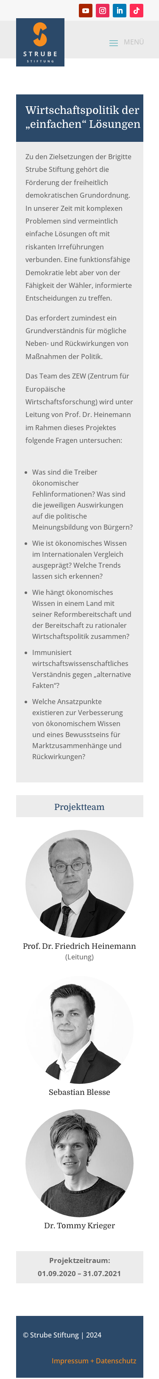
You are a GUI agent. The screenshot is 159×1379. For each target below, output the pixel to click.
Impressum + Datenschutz (94, 1360)
